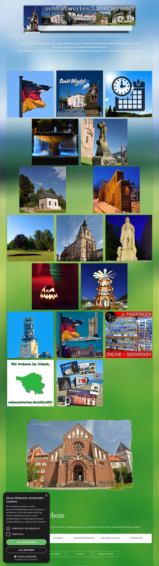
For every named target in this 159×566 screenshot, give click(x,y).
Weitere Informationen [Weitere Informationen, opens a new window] (35, 521)
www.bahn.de (58, 538)
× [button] (46, 495)
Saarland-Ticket (137, 538)
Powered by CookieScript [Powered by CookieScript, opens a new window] (26, 559)
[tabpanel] (79, 54)
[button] (26, 556)
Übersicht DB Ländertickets (84, 538)
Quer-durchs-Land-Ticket (110, 538)
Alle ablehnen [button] (26, 550)
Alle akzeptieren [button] (26, 542)
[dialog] (26, 527)
